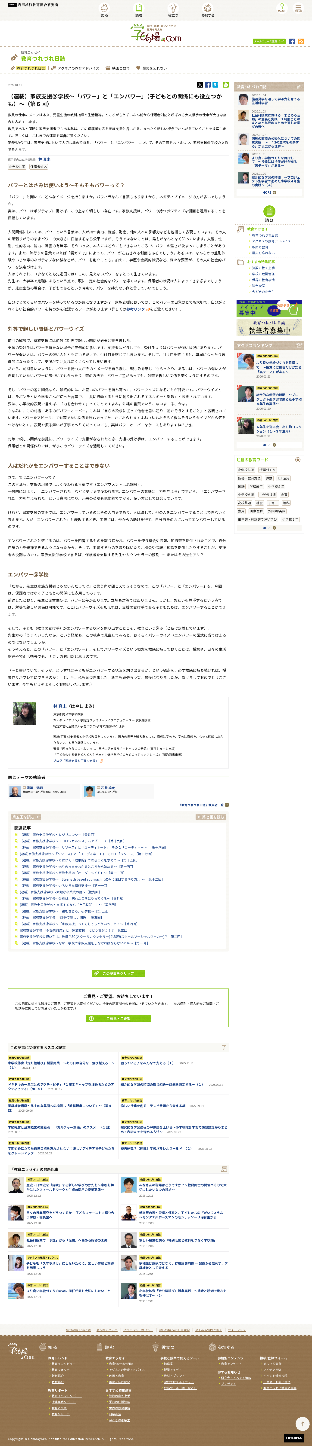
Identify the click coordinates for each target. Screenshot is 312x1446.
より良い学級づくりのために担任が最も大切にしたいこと (68, 1290)
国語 (241, 486)
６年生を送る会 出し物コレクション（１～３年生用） (279, 429)
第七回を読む (213, 817)
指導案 (168, 1363)
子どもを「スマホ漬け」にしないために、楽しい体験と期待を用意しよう (70, 1265)
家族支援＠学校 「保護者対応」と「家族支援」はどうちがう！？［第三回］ (75, 930)
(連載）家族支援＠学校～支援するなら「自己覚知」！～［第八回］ (69, 904)
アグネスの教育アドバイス (78, 68)
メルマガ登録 (272, 1363)
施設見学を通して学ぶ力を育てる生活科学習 (276, 101)
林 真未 (44, 159)
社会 (259, 502)
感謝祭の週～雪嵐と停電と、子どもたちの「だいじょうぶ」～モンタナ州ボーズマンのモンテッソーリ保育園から (182, 1215)
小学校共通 (17, 166)
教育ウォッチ (61, 1369)
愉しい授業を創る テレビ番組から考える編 (153, 1105)
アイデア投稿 (272, 1369)
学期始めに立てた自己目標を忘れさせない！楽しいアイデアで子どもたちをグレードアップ (61, 1150)
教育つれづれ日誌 (30, 68)
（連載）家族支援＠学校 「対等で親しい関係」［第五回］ (62, 917)
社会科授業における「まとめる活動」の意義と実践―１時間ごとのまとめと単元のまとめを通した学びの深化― (276, 121)
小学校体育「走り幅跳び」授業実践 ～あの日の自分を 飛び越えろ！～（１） (61, 1065)
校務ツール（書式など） (180, 1388)
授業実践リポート (64, 1402)
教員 (241, 511)
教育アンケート (231, 1363)
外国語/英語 (276, 511)
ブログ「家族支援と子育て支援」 (78, 760)
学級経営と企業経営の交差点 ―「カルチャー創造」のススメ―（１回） (60, 1127)
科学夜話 (258, 285)
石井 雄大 (108, 787)
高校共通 (244, 502)
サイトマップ (237, 1330)
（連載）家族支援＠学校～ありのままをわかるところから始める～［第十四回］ (78, 866)
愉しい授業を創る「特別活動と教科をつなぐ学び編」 (178, 1240)
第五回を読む (23, 817)
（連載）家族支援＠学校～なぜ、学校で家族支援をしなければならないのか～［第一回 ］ (85, 943)
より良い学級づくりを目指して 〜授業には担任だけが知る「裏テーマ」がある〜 (274, 162)
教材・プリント (174, 1375)
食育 (284, 494)
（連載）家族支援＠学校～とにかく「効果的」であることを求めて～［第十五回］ (80, 860)
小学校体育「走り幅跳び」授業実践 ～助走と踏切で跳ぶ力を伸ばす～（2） (183, 1293)
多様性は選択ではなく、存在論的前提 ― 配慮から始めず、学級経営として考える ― (183, 1265)
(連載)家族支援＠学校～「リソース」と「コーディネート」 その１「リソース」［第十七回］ (87, 853)
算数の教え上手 (263, 267)
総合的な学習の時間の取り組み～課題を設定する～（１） (163, 1084)
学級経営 (256, 486)
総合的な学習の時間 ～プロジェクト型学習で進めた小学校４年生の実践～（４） (276, 181)
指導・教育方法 (249, 478)
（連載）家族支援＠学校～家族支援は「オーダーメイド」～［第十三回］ (73, 872)
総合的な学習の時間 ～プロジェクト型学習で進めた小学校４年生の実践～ (279, 399)
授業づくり (267, 469)
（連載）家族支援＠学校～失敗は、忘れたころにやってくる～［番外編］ (73, 898)
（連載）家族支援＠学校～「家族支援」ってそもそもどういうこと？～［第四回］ (79, 923)
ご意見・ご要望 (110, 1018)
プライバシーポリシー (138, 1330)
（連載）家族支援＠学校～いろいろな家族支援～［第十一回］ (65, 885)
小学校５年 (276, 486)
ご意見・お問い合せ (276, 1382)
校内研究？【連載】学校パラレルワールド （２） (157, 1148)
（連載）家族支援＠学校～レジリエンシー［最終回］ (58, 834)
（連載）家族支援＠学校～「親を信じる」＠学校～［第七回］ (65, 911)
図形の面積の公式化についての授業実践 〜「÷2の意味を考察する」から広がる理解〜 (276, 142)
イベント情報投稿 (275, 1375)
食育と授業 (59, 1408)
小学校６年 (246, 494)
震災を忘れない (154, 68)
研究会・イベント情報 (236, 1378)
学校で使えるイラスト (179, 1382)
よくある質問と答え (208, 1330)
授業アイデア (173, 1369)
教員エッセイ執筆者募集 (279, 1388)
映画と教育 (120, 68)
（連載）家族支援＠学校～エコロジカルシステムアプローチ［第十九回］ (73, 841)
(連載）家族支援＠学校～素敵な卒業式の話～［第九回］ (61, 892)
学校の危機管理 (263, 274)
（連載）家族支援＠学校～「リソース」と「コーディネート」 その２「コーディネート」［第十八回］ (94, 847)
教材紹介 (58, 1382)
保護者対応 (39, 166)
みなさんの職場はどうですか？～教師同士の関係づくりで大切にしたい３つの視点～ (183, 1187)
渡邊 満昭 (35, 787)
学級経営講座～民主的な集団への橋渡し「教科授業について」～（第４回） (60, 1108)
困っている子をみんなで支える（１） (148, 1063)
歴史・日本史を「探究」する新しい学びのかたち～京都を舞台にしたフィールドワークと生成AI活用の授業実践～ (70, 1187)
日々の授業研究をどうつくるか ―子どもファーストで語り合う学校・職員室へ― (70, 1215)
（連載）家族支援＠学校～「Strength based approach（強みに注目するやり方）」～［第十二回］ (92, 879)
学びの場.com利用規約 (174, 1330)
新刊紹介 (58, 1375)
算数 (269, 478)
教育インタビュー (64, 1363)
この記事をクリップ (114, 973)
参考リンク (138, 309)
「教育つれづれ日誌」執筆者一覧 (201, 805)
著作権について (107, 1330)
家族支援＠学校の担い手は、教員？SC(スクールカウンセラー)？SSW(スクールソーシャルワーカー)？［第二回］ (102, 936)
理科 (286, 502)
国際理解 (256, 511)
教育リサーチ (61, 1414)
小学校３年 (290, 519)
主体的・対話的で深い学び (257, 519)
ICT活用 (284, 478)
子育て (273, 502)
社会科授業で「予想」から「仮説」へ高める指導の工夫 (66, 1240)
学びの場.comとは (78, 1330)
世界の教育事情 (263, 280)
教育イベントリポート (67, 1396)
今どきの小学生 (263, 291)
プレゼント (228, 1384)
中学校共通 (267, 494)
